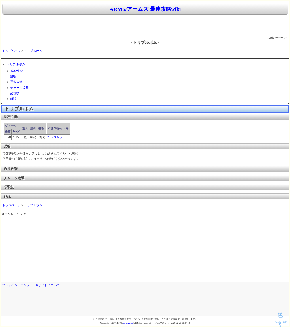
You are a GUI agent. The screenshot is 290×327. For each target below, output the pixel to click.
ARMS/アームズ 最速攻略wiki (145, 9)
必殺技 (14, 93)
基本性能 (16, 71)
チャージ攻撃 (19, 87)
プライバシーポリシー (17, 285)
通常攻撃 (16, 82)
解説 (13, 98)
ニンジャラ (55, 137)
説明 (13, 76)
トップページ (11, 51)
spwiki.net (128, 323)
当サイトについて (47, 285)
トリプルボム (33, 51)
